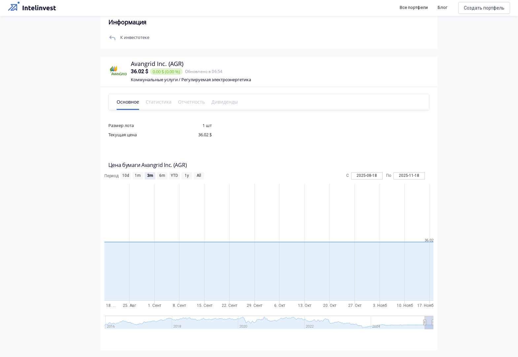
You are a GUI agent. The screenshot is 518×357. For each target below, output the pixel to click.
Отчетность (191, 102)
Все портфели (414, 7)
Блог (442, 7)
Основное (128, 102)
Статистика (158, 102)
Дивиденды (224, 102)
